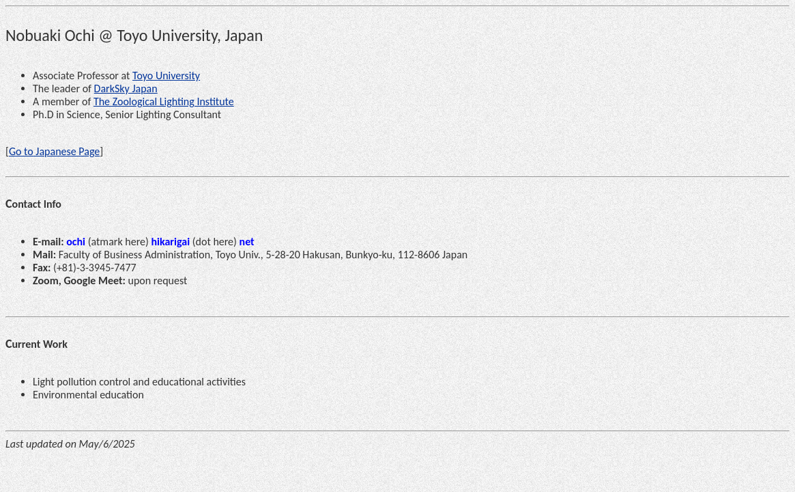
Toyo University (166, 75)
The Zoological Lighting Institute (163, 101)
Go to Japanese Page (54, 151)
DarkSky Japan (126, 88)
